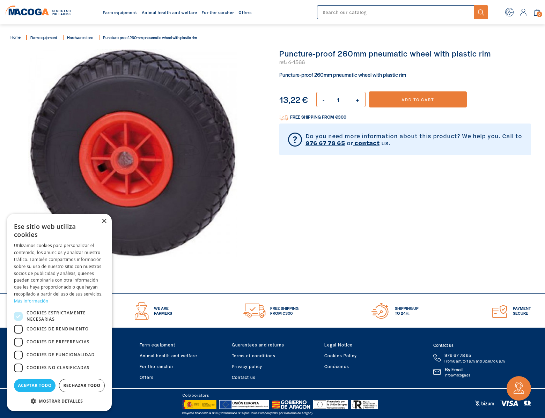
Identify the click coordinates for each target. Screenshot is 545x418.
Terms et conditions (253, 355)
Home (15, 37)
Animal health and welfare (168, 355)
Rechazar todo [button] (81, 385)
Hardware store (80, 37)
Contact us (244, 377)
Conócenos (336, 366)
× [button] (103, 221)
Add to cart (418, 99)
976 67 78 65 (325, 143)
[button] (59, 400)
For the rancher (157, 366)
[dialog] (59, 312)
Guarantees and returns (258, 345)
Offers (147, 377)
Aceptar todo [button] (34, 385)
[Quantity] (341, 99)
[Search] (395, 12)
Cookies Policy (340, 355)
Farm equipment (43, 37)
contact (366, 143)
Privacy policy (247, 366)
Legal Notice (338, 345)
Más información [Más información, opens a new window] (31, 301)
